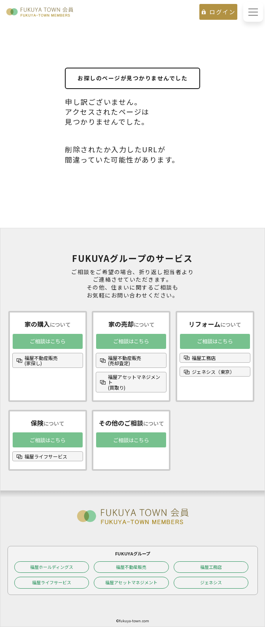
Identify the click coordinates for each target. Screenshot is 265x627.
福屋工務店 (204, 357)
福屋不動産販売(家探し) (41, 360)
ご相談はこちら (48, 341)
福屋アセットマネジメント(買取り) (134, 381)
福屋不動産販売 (131, 567)
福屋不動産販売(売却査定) (124, 360)
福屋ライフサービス (46, 456)
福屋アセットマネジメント (131, 582)
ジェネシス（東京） (213, 371)
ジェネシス (211, 582)
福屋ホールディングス (51, 567)
